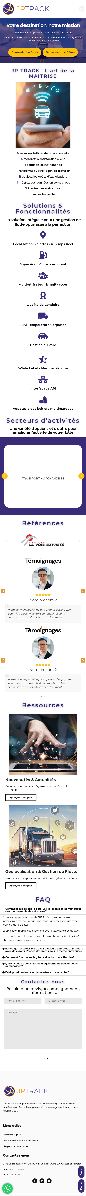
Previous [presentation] (5, 476)
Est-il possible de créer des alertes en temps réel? (37, 972)
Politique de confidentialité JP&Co (21, 1140)
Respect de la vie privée (16, 1146)
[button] (81, 8)
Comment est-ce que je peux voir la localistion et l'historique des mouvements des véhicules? (43, 910)
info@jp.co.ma (17, 1169)
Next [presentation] (81, 476)
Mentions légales (12, 1134)
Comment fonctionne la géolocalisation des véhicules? (39, 957)
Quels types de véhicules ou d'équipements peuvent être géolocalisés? (41, 965)
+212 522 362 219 (15, 1174)
